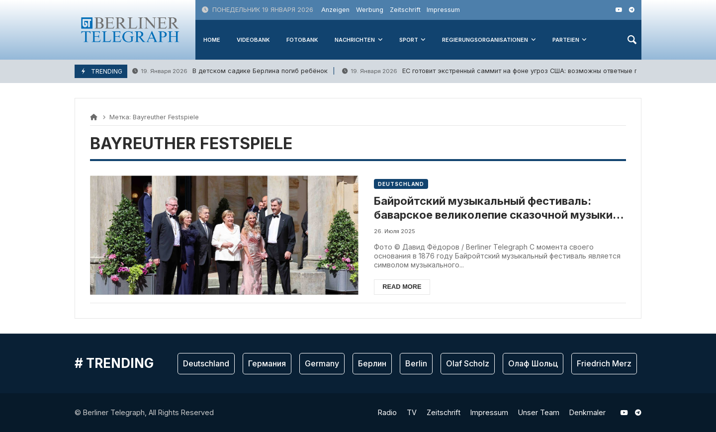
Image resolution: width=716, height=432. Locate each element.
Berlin (416, 363)
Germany (322, 363)
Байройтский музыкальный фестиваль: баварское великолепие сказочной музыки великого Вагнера (493, 208)
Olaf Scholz (467, 363)
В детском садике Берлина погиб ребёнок (230, 71)
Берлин (372, 363)
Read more (401, 286)
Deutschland (401, 184)
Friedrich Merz (604, 363)
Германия (267, 363)
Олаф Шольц (533, 363)
